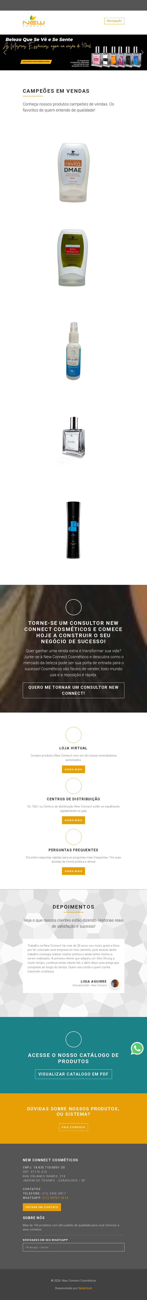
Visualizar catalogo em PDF (73, 1074)
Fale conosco (73, 1127)
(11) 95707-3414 (56, 1198)
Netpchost (85, 1288)
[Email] (71, 1247)
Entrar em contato (41, 1207)
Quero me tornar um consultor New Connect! (73, 690)
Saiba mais (73, 769)
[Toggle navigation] (114, 21)
